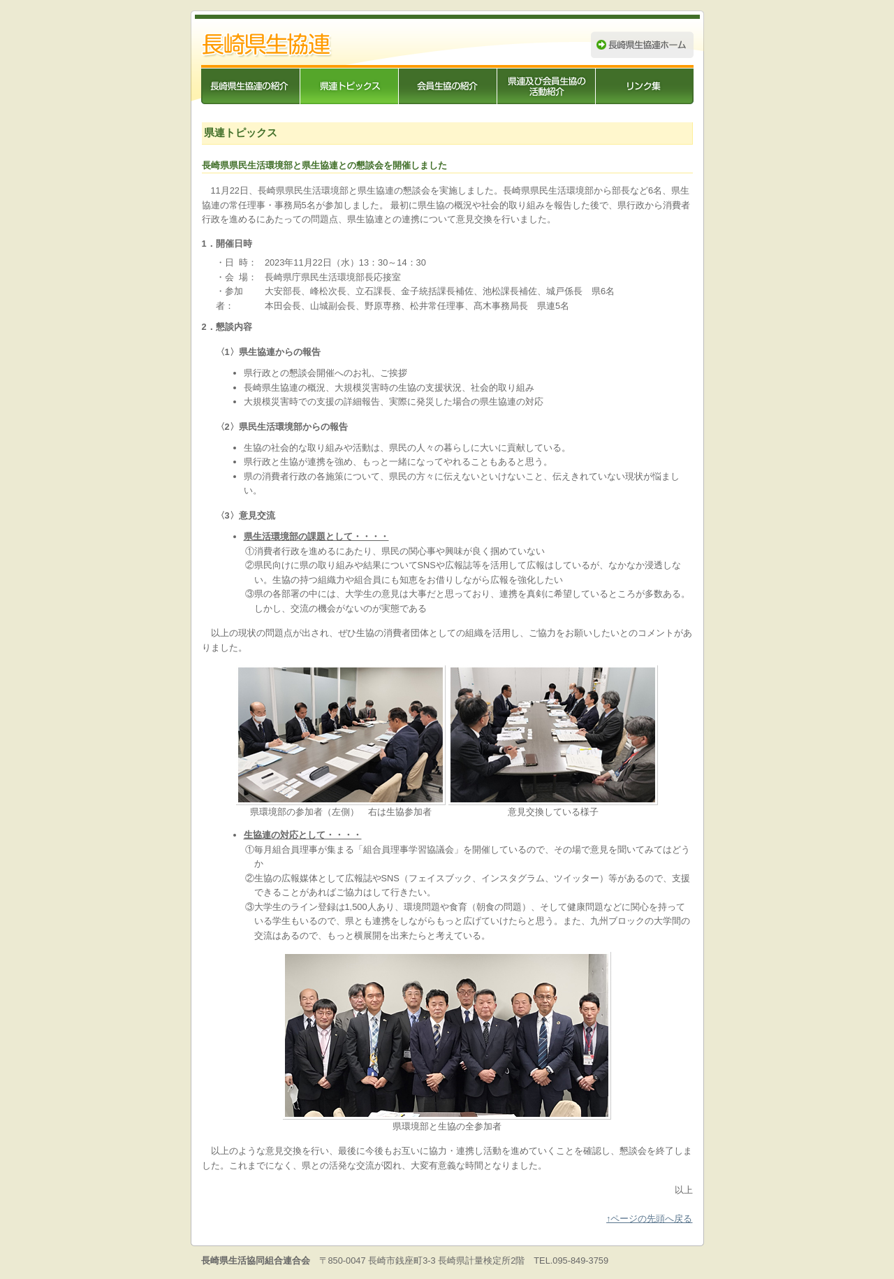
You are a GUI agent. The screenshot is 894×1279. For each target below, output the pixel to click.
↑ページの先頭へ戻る (649, 1218)
